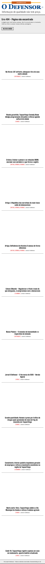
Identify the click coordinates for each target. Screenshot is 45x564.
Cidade (17, 121)
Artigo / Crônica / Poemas (17, 164)
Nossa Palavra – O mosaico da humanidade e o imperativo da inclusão (22, 333)
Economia (17, 469)
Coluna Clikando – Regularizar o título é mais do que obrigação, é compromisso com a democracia (22, 290)
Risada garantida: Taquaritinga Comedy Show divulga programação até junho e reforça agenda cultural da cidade (22, 117)
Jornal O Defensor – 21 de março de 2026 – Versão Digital (22, 376)
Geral (17, 379)
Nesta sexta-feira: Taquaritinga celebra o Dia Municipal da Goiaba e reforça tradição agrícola (22, 509)
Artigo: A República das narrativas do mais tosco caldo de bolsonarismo (22, 204)
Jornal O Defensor (26, 76)
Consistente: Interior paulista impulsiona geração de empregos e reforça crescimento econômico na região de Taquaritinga (22, 465)
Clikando (17, 293)
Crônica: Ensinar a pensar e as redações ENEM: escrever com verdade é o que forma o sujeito (22, 161)
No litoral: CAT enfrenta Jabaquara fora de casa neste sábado (23, 73)
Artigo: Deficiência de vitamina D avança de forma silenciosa (22, 247)
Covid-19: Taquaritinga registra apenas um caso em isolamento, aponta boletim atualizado (22, 552)
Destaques (17, 76)
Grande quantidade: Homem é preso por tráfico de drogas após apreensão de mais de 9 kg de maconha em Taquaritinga (22, 420)
